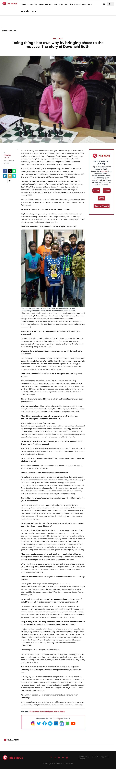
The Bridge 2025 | (49, 763)
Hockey (77, 4)
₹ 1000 (101, 198)
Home (23, 4)
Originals (25, 11)
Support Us (32, 4)
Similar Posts (13, 740)
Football (48, 4)
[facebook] (5, 171)
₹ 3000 (107, 190)
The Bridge (57, 718)
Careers (82, 759)
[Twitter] (9, 171)
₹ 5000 (96, 190)
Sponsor (104, 171)
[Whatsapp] (14, 171)
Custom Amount (101, 206)
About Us (95, 756)
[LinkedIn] (5, 176)
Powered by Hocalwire (64, 763)
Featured (58, 38)
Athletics (69, 4)
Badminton (59, 4)
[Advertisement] (58, 20)
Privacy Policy (84, 756)
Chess (41, 4)
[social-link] (9, 180)
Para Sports (87, 4)
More (35, 11)
